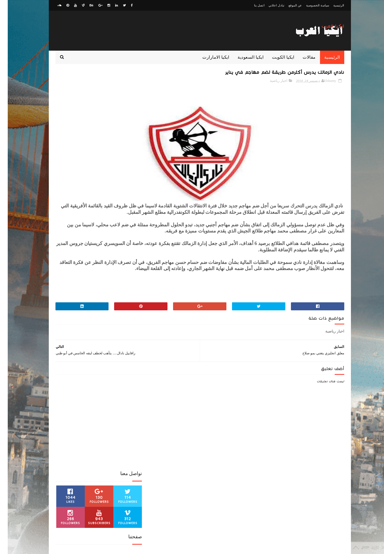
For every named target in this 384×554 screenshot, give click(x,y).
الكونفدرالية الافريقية (117, 420)
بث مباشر (84, 430)
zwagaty (321, 547)
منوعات (82, 448)
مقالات (301, 57)
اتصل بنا (251, 5)
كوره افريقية (81, 439)
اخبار (128, 402)
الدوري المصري (63, 411)
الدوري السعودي (91, 411)
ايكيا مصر (103, 430)
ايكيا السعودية (243, 57)
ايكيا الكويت (275, 57)
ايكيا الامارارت (208, 57)
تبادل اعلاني (269, 5)
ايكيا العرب (325, 29)
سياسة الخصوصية (310, 5)
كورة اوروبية (64, 430)
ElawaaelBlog (293, 547)
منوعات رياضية (61, 448)
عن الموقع (287, 5)
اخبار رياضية (270, 82)
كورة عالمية (124, 439)
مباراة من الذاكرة (120, 448)
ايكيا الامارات (88, 420)
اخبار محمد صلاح (86, 402)
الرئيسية (331, 5)
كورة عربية (103, 439)
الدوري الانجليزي (120, 411)
